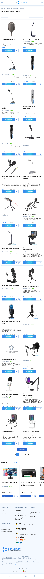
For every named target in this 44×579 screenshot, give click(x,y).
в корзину (8, 496)
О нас (2, 510)
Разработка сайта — (18, 571)
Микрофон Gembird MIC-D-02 (31, 144)
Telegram (21, 568)
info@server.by (13, 564)
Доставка (18, 510)
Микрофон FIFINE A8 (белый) (31, 431)
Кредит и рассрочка (21, 515)
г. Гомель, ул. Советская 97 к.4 (25, 525)
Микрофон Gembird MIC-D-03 (10, 214)
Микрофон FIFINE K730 (29, 323)
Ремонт (32, 518)
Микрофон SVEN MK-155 (8, 39)
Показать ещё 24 (22, 449)
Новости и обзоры (6, 526)
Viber (15, 568)
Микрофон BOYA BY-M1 (29, 214)
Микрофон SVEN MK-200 (9, 72)
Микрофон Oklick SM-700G (30, 359)
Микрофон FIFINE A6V (8, 431)
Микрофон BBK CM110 (29, 74)
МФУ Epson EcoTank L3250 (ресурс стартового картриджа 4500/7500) (27, 484)
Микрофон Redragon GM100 (31, 286)
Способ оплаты (19, 513)
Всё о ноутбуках (5, 529)
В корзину (8, 50)
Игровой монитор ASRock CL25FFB (9, 483)
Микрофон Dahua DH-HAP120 (10, 359)
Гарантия (32, 516)
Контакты (3, 513)
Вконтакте (29, 568)
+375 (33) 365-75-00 (31, 534)
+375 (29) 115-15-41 (22, 534)
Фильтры (4, 16)
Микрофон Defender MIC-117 (31, 39)
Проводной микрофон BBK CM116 (11, 141)
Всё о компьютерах (6, 531)
